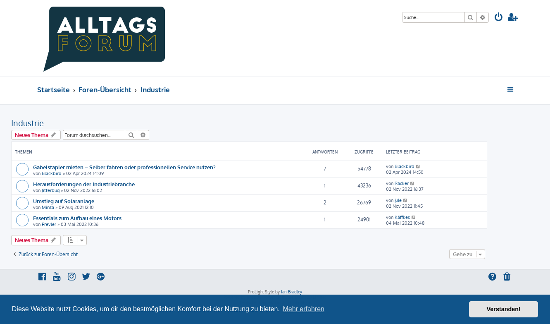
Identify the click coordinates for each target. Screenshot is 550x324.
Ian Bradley (291, 291)
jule (398, 200)
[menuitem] (499, 18)
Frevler (49, 224)
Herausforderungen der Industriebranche (84, 183)
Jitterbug (51, 190)
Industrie (27, 123)
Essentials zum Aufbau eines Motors (77, 217)
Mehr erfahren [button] (303, 308)
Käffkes (402, 217)
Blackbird (52, 173)
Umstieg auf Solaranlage (63, 200)
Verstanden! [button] (504, 309)
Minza (48, 207)
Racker (402, 183)
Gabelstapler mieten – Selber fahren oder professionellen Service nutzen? (124, 166)
